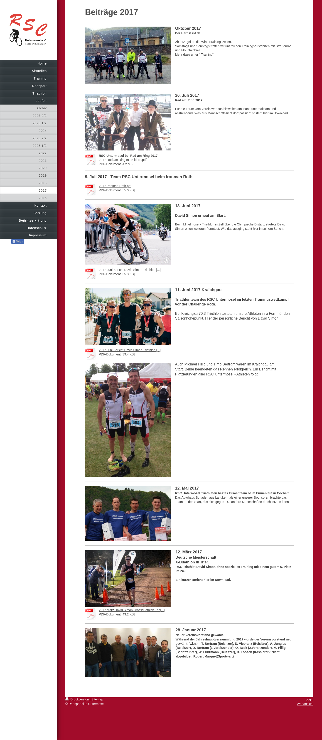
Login (309, 699)
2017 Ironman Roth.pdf (115, 186)
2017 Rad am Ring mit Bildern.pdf (123, 160)
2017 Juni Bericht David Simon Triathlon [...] (130, 270)
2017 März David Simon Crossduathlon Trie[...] (132, 610)
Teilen (17, 241)
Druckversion (77, 699)
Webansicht (305, 704)
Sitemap (97, 699)
